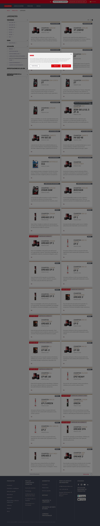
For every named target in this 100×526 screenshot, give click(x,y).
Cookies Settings (35, 65)
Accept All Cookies (66, 65)
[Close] (71, 54)
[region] (50, 61)
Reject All (56, 65)
